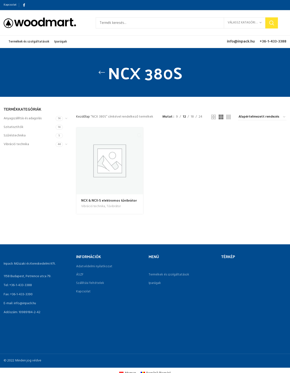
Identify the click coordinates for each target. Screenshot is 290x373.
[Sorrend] (262, 117)
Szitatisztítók (13, 127)
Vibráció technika (16, 144)
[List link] (36, 285)
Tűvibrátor (114, 206)
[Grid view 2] (213, 117)
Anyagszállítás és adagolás (23, 118)
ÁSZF (80, 274)
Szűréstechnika (15, 135)
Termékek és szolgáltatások (169, 274)
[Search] (187, 22)
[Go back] (102, 72)
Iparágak (155, 283)
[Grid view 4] (228, 117)
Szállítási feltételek (90, 283)
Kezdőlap (83, 117)
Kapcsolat (83, 291)
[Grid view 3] (221, 117)
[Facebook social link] (24, 5)
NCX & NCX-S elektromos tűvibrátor (109, 200)
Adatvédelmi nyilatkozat (94, 266)
